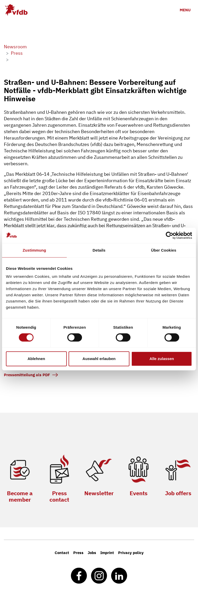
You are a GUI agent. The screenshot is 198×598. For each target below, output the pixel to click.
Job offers (178, 493)
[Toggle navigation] (185, 10)
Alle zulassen (162, 358)
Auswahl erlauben (99, 358)
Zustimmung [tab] (34, 250)
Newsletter (99, 493)
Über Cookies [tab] (163, 250)
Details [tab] (99, 250)
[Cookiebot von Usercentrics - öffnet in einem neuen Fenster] (169, 235)
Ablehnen (36, 358)
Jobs (92, 552)
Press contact (59, 496)
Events (138, 493)
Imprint (107, 552)
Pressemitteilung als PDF (27, 374)
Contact (62, 552)
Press (78, 552)
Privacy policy (131, 552)
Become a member (20, 496)
